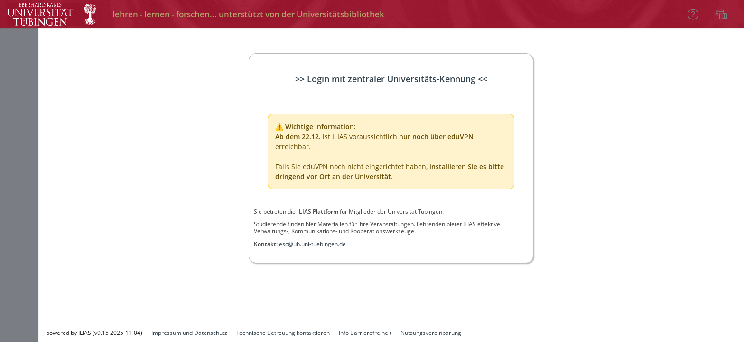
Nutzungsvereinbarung (430, 333)
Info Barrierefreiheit (365, 333)
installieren (447, 166)
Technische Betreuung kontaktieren (283, 333)
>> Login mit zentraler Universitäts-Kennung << (391, 79)
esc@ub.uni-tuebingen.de (312, 244)
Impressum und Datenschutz (189, 333)
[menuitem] (722, 14)
